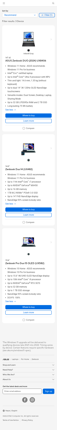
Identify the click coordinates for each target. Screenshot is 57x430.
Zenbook (35, 359)
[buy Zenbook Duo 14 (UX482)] (19, 169)
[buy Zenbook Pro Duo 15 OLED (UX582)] (24, 263)
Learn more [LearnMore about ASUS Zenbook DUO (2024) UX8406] (28, 121)
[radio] (28, 50)
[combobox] (20, 15)
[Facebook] (24, 400)
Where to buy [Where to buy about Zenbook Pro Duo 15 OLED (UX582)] (28, 307)
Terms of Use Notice (11, 420)
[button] (4, 3)
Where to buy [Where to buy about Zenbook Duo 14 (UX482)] (28, 209)
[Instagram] (32, 400)
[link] (28, 3)
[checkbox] (28, 128)
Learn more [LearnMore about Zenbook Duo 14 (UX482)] (28, 215)
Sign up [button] (48, 391)
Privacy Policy (27, 420)
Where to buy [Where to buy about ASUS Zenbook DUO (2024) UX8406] (28, 115)
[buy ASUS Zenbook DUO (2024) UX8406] (25, 61)
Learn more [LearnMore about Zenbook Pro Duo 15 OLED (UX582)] (28, 312)
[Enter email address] (22, 391)
